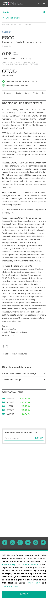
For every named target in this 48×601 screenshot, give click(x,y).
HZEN (10, 406)
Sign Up (38, 438)
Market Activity (7, 25)
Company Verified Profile (22, 81)
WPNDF (11, 414)
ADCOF (10, 402)
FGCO (21, 25)
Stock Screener (11, 18)
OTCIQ (38, 3)
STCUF (10, 410)
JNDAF (10, 398)
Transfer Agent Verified (17, 85)
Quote (18, 93)
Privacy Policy (8, 564)
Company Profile (31, 93)
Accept (24, 594)
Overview (8, 93)
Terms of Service (29, 564)
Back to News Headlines (14, 354)
